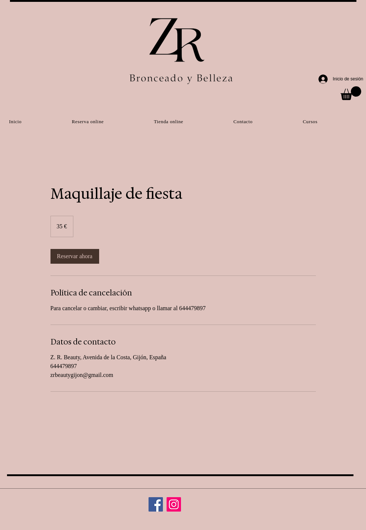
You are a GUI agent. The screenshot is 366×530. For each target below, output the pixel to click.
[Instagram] (174, 504)
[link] (74, 256)
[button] (351, 93)
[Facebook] (156, 504)
